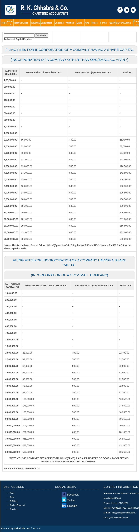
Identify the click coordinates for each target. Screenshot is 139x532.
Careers (120, 23)
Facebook (73, 494)
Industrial (35, 23)
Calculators (47, 23)
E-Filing (13, 501)
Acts (88, 23)
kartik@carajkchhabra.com (116, 517)
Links (80, 23)
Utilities (71, 23)
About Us (10, 23)
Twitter (71, 500)
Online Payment (17, 505)
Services (25, 23)
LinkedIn (72, 506)
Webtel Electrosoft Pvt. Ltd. (27, 528)
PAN (12, 493)
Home (4, 23)
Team (16, 23)
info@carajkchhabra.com (123, 513)
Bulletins (60, 23)
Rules (96, 23)
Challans (14, 509)
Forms (104, 23)
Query (112, 23)
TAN (12, 497)
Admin (128, 23)
